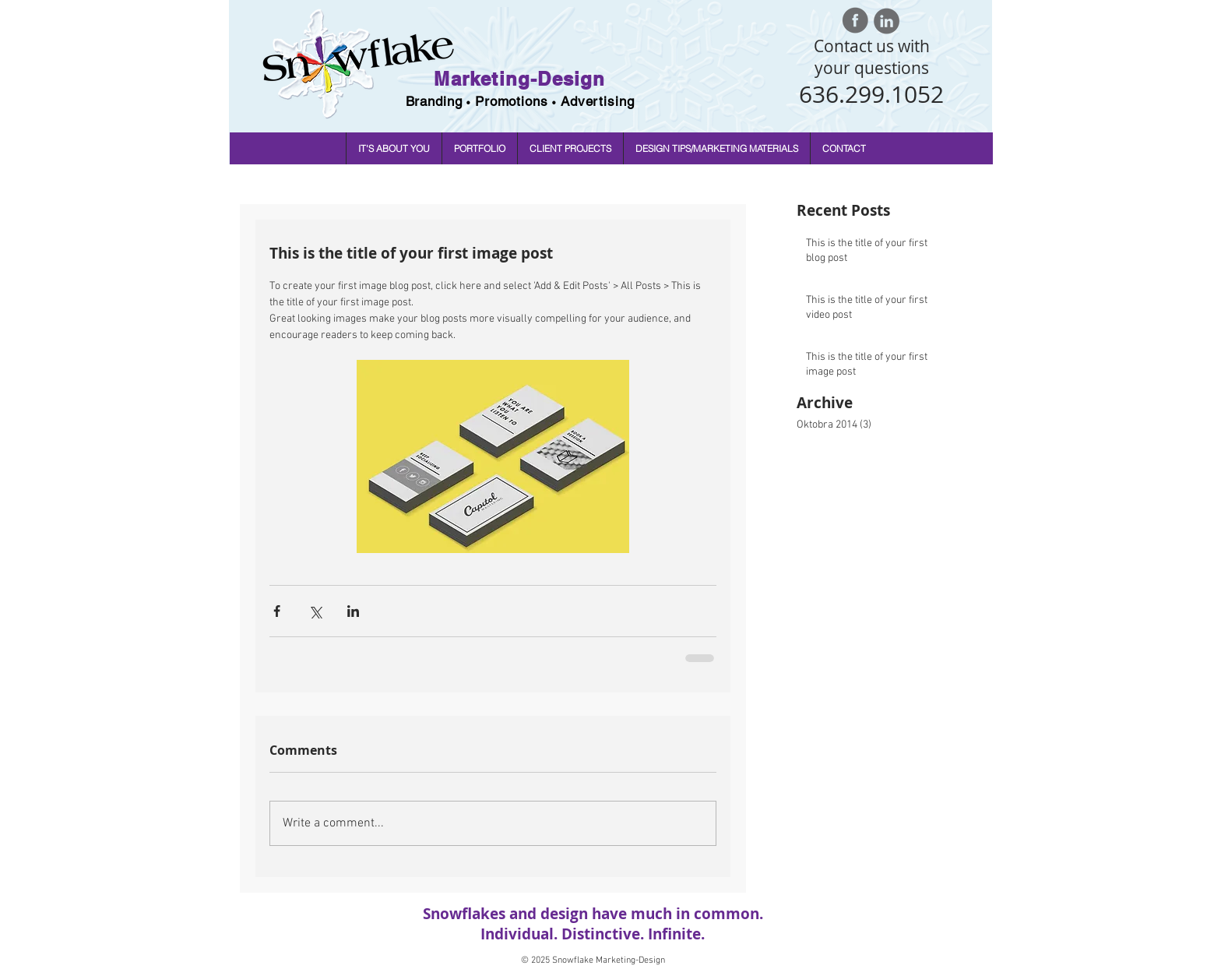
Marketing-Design (519, 79)
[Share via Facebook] (276, 611)
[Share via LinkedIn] (353, 611)
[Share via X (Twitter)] (315, 611)
